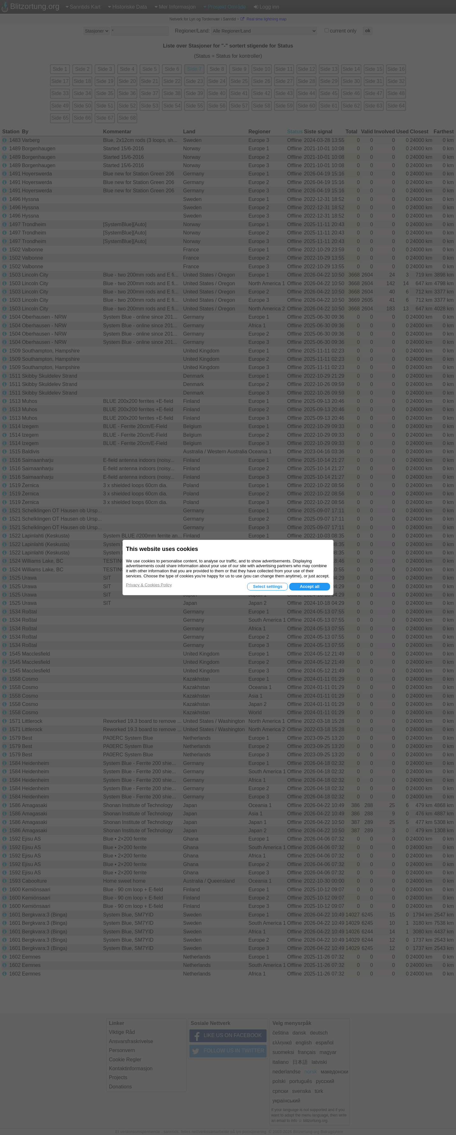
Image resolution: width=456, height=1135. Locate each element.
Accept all (309, 586)
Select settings (267, 586)
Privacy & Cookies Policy (149, 584)
